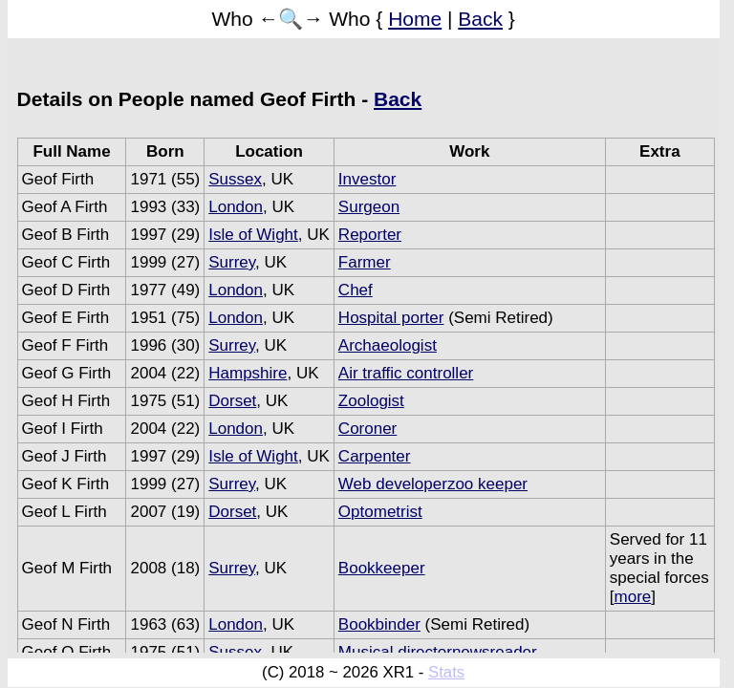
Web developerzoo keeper (433, 484)
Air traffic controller (405, 373)
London (235, 207)
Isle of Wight (253, 235)
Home (415, 19)
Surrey (231, 262)
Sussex (235, 179)
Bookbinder (379, 624)
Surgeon (368, 207)
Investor (367, 179)
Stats (446, 672)
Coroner (367, 428)
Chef (355, 290)
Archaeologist (387, 345)
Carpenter (374, 456)
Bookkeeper (381, 568)
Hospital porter (391, 318)
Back (480, 19)
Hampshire (247, 373)
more (633, 597)
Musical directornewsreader (437, 652)
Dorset (232, 401)
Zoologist (371, 401)
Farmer (364, 262)
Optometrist (380, 512)
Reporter (369, 235)
